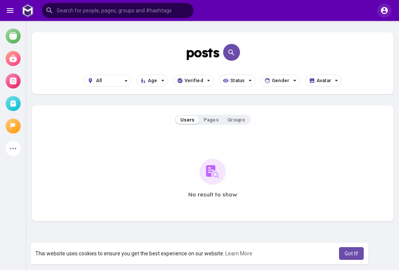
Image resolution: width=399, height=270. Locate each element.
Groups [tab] (236, 120)
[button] (118, 10)
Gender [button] (280, 81)
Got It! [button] (351, 253)
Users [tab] (187, 120)
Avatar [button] (323, 81)
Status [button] (237, 81)
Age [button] (152, 81)
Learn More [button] (238, 253)
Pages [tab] (211, 120)
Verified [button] (193, 81)
